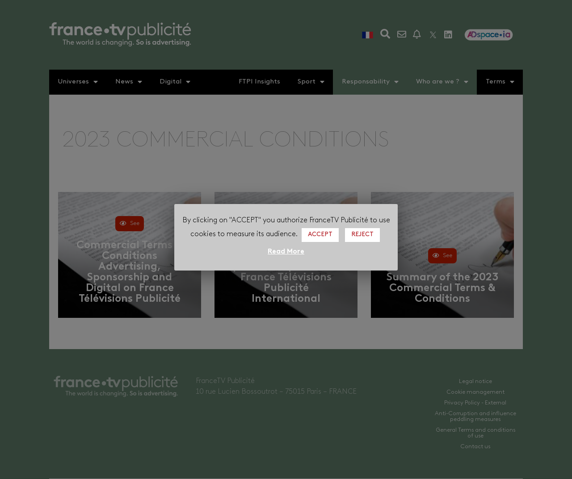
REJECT (362, 234)
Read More (286, 251)
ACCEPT (320, 234)
